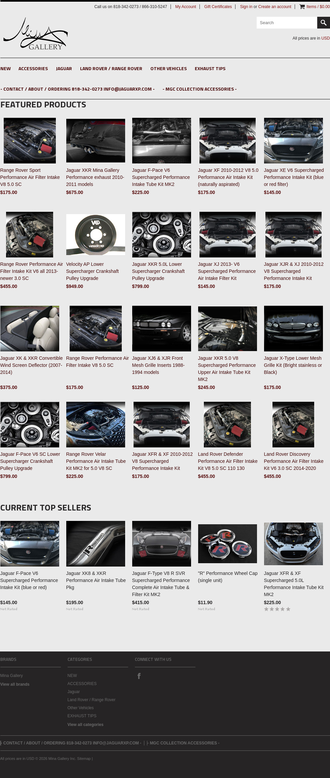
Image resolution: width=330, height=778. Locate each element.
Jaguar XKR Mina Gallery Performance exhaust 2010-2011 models (95, 177)
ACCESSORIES (33, 68)
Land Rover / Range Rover (111, 68)
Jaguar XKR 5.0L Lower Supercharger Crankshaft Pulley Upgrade (158, 271)
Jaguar (64, 68)
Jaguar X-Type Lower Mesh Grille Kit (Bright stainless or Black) (293, 365)
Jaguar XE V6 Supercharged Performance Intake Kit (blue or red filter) (294, 177)
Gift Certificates (218, 6)
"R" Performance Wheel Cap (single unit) (228, 577)
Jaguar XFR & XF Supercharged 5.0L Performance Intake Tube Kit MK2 (294, 584)
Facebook (139, 676)
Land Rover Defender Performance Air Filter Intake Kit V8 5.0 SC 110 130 (228, 461)
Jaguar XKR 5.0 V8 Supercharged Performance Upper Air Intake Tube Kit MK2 (227, 368)
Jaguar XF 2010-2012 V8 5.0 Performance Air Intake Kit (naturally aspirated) (228, 177)
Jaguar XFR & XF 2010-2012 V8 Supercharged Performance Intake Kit (162, 461)
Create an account (274, 6)
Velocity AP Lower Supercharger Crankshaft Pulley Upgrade (92, 271)
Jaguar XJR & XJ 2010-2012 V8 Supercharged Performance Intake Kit (294, 271)
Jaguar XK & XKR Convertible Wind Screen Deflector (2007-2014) (31, 365)
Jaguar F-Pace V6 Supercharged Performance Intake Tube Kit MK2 (161, 177)
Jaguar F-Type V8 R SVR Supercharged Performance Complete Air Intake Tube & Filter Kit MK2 (161, 584)
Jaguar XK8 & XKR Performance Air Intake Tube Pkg (96, 580)
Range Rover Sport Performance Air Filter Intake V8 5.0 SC (30, 177)
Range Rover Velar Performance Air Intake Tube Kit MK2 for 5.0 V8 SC (96, 461)
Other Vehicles (168, 68)
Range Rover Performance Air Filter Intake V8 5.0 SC (97, 361)
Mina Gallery (11, 675)
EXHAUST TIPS (210, 68)
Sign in (246, 6)
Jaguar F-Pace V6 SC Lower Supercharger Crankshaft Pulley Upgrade (30, 461)
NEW (5, 68)
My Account (185, 6)
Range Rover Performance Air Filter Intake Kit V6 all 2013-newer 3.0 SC (31, 271)
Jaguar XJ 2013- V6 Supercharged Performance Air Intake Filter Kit (227, 271)
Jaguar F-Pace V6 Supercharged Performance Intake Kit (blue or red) (29, 580)
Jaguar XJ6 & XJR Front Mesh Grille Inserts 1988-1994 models (158, 365)
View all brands (15, 684)
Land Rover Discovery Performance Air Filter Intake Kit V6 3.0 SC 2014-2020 (294, 461)
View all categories (86, 724)
